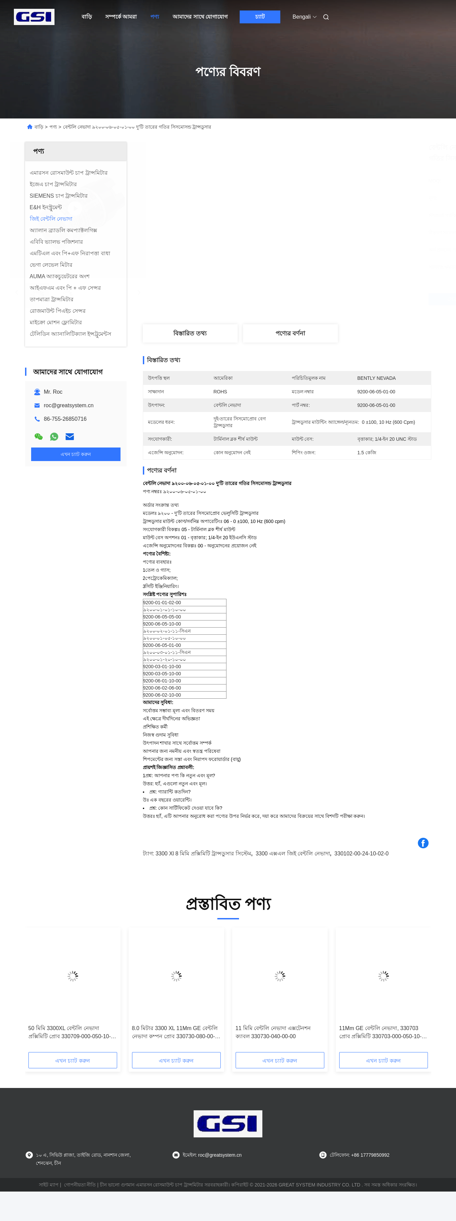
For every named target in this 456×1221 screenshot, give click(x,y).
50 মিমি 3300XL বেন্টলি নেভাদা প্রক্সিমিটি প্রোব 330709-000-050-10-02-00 (69, 1033)
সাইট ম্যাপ (49, 1184)
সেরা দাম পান (325, 299)
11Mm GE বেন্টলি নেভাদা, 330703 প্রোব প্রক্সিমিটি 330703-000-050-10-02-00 (380, 1033)
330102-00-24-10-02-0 (361, 853)
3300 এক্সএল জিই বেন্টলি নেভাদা (293, 853)
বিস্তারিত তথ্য (190, 333)
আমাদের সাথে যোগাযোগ (200, 17)
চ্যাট (260, 17)
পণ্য (154, 17)
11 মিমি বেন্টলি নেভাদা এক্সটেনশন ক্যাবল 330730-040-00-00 (273, 1032)
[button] (38, 992)
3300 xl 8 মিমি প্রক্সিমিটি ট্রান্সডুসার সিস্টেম (203, 853)
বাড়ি (87, 17)
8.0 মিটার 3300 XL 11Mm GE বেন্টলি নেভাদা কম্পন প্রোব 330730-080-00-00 (175, 1033)
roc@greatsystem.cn (69, 405)
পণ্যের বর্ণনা (290, 333)
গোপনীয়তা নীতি (80, 1184)
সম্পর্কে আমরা (121, 17)
